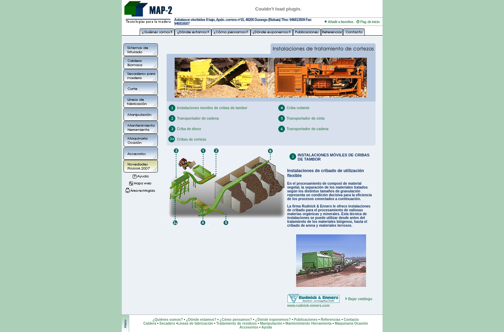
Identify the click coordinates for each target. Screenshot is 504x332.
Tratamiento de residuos (236, 323)
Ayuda (266, 327)
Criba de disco (189, 129)
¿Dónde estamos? (201, 320)
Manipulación (271, 323)
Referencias (331, 320)
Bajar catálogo (360, 299)
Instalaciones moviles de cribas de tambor (212, 108)
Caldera (150, 323)
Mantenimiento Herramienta (309, 323)
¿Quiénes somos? (168, 320)
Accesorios (248, 327)
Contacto (351, 320)
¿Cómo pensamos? (235, 320)
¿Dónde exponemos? (273, 320)
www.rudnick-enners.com (308, 306)
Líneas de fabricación (195, 323)
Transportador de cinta (305, 118)
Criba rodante (298, 108)
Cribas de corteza (191, 139)
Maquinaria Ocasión (351, 323)
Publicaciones (305, 320)
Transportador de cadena (198, 118)
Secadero (167, 323)
